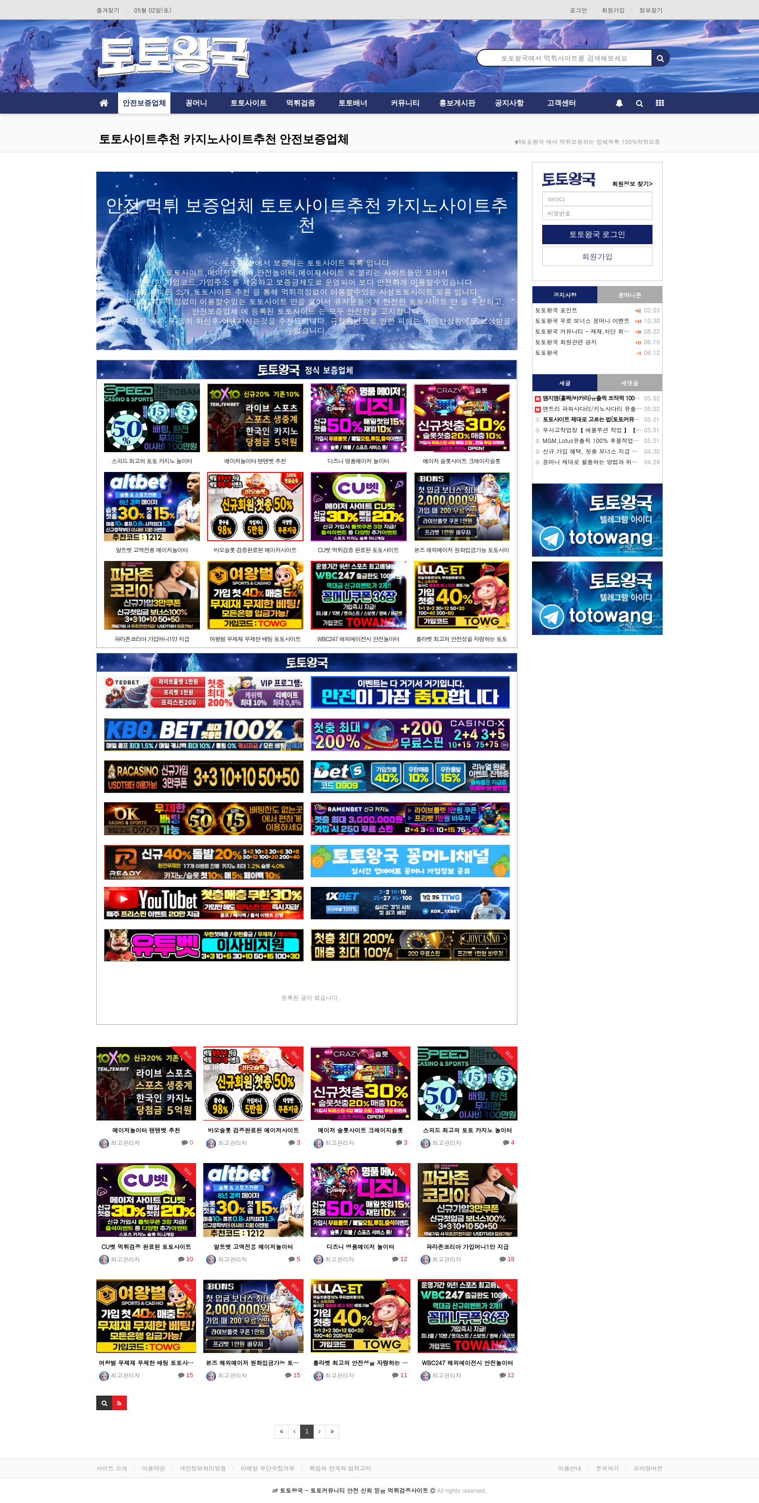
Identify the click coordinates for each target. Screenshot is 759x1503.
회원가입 (613, 10)
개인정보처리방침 (203, 1468)
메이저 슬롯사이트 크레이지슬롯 (461, 461)
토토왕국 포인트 (556, 310)
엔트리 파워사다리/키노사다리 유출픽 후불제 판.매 (606, 408)
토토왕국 (546, 352)
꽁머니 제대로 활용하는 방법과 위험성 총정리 (599, 461)
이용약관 (153, 1468)
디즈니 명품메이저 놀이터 (358, 461)
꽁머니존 (629, 295)
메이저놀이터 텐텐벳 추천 (255, 461)
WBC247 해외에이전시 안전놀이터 (358, 638)
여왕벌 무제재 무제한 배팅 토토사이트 (255, 638)
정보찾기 (651, 10)
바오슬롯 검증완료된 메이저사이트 (254, 549)
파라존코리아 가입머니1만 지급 (151, 638)
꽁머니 (196, 103)
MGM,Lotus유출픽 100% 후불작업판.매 (591, 440)
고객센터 (561, 103)
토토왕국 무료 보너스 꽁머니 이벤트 (582, 320)
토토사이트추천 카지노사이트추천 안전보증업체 (224, 139)
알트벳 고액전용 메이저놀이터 (152, 549)
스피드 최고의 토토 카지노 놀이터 (152, 461)
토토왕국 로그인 (597, 234)
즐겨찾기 (108, 10)
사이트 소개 (111, 1468)
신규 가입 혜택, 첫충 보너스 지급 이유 (589, 451)
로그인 (578, 10)
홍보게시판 (457, 103)
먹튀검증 (300, 103)
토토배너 (352, 103)
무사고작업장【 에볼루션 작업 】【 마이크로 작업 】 (608, 430)
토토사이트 (248, 103)
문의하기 (607, 1468)
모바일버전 (648, 1468)
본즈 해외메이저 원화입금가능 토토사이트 (253, 1362)
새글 (565, 383)
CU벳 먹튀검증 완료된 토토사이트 (358, 549)
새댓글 (629, 383)
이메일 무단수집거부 (268, 1468)
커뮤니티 (405, 103)
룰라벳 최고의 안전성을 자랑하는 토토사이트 (360, 1362)
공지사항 (509, 103)
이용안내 (569, 1468)
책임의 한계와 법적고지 (340, 1468)
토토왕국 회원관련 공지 (566, 342)
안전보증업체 (144, 103)
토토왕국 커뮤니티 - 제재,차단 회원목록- (590, 331)
